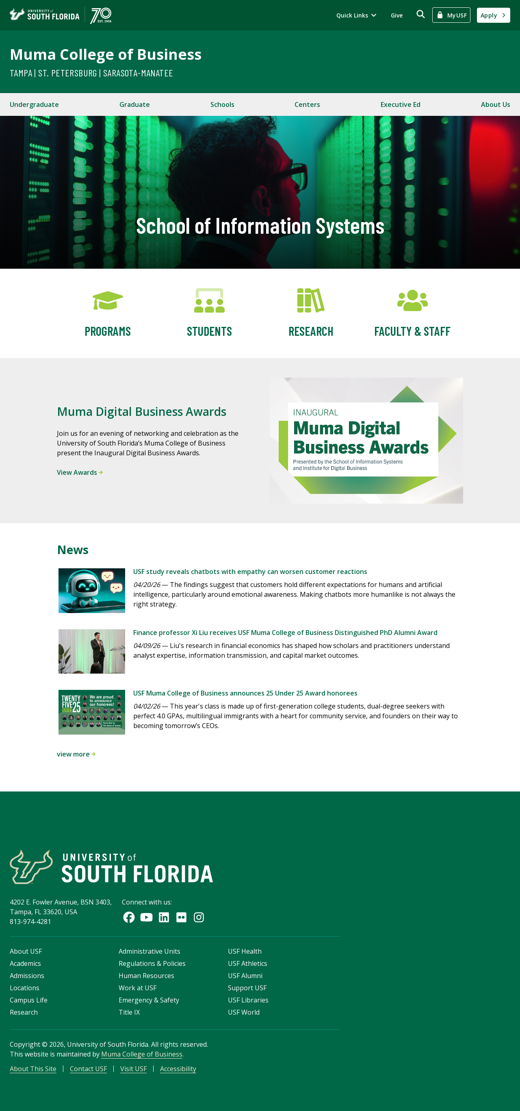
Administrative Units (149, 951)
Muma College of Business (106, 54)
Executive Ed (400, 104)
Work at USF (137, 987)
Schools (222, 104)
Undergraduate (34, 104)
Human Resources (146, 975)
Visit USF (133, 1068)
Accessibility (178, 1068)
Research (24, 1012)
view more (76, 754)
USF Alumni (245, 975)
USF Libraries (248, 1000)
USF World (244, 1012)
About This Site (33, 1068)
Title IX (129, 1012)
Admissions (27, 975)
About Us (495, 104)
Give (397, 15)
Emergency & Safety (149, 1000)
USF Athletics (247, 963)
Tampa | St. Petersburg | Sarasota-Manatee (91, 72)
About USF (26, 951)
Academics (25, 963)
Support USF (247, 987)
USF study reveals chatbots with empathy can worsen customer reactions (250, 571)
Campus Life (29, 1000)
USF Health (245, 951)
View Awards (80, 472)
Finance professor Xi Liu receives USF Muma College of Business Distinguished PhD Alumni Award (285, 632)
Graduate (134, 104)
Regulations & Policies (152, 963)
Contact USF (88, 1068)
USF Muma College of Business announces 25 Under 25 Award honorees (245, 693)
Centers (307, 104)
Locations (24, 987)
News (73, 549)
